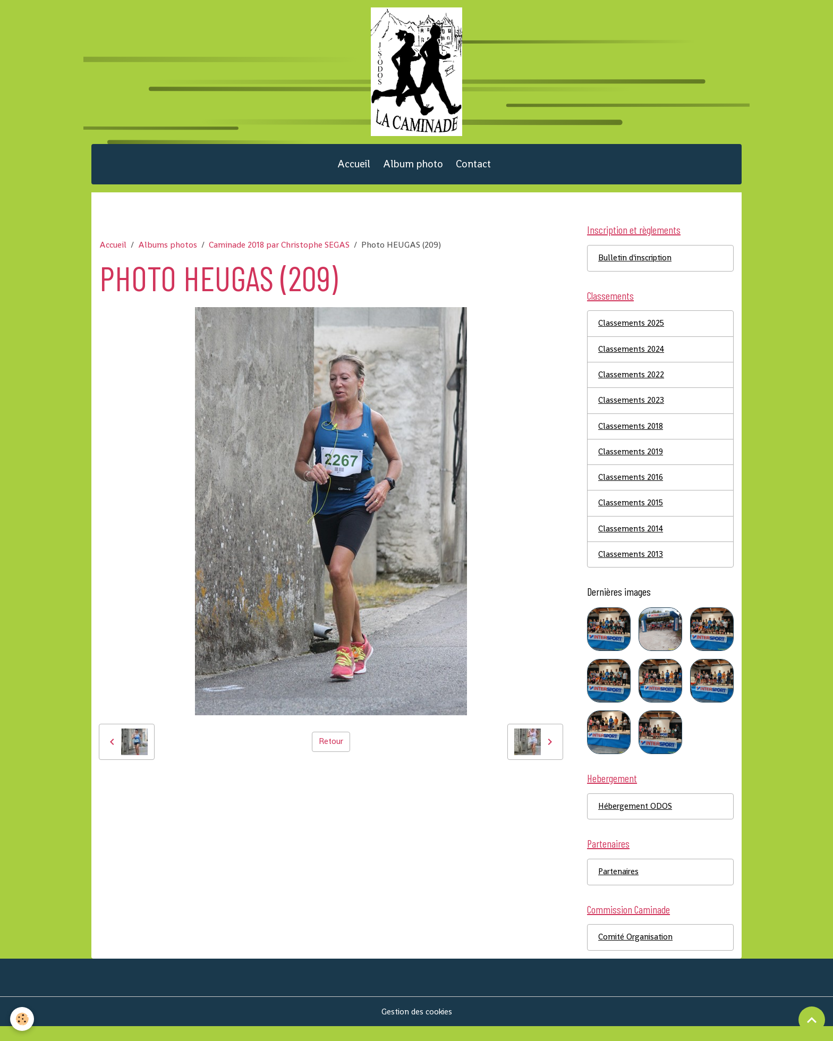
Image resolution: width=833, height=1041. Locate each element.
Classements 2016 (631, 487)
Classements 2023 (631, 409)
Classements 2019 (631, 461)
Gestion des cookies (417, 1025)
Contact (473, 169)
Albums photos (167, 251)
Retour (331, 748)
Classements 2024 (632, 357)
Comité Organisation (637, 951)
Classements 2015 (631, 513)
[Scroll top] (811, 1019)
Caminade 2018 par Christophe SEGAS (279, 251)
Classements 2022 (631, 383)
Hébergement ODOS (636, 818)
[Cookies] (23, 1019)
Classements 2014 (631, 539)
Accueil (353, 169)
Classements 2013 (631, 565)
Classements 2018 (631, 435)
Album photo (413, 169)
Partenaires (619, 885)
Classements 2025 (632, 331)
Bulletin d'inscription (637, 264)
